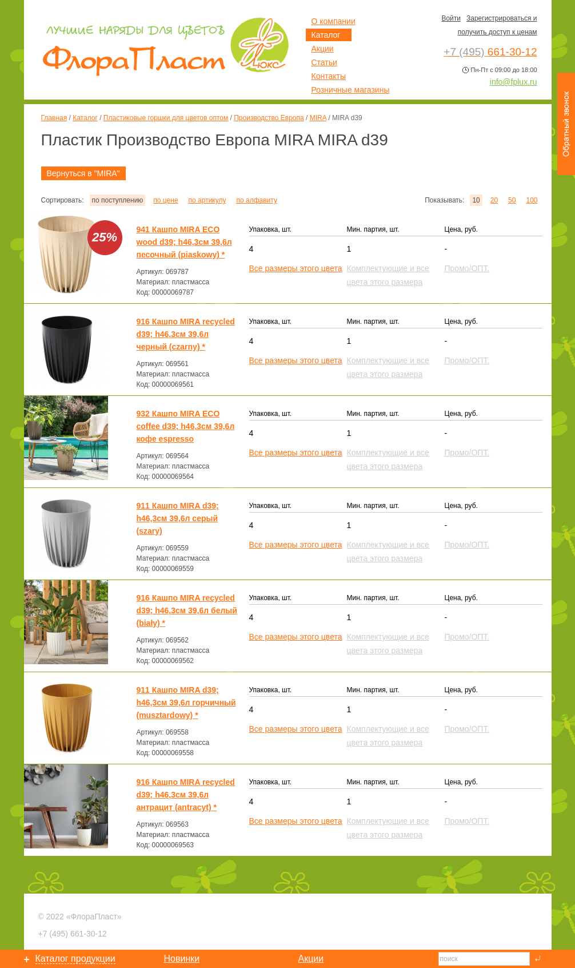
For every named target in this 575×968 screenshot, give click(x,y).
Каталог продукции (75, 958)
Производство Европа (269, 118)
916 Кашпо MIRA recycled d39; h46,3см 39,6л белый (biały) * (187, 610)
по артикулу (207, 200)
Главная (54, 118)
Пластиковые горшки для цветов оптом (165, 118)
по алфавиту (256, 200)
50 (512, 200)
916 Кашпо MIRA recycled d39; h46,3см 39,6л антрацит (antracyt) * (186, 794)
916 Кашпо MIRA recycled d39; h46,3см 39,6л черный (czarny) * (186, 334)
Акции (323, 48)
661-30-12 (72, 933)
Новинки (182, 958)
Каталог (85, 118)
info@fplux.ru (513, 81)
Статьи (324, 62)
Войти (451, 18)
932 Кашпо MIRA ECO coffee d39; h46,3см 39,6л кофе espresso (186, 426)
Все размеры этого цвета (295, 268)
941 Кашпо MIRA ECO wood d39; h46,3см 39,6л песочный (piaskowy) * (184, 242)
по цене (165, 200)
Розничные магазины (351, 89)
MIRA (318, 118)
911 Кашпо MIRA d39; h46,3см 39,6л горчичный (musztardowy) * (186, 702)
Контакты (329, 76)
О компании (334, 21)
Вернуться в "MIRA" (83, 173)
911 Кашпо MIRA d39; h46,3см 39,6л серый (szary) (178, 518)
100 (531, 200)
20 (494, 200)
